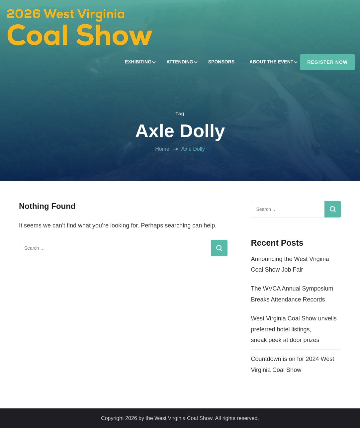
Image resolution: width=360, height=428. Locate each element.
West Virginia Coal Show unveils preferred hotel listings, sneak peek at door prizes (293, 329)
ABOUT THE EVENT (271, 61)
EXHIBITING (138, 61)
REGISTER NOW (327, 62)
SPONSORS (221, 61)
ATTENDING (179, 61)
